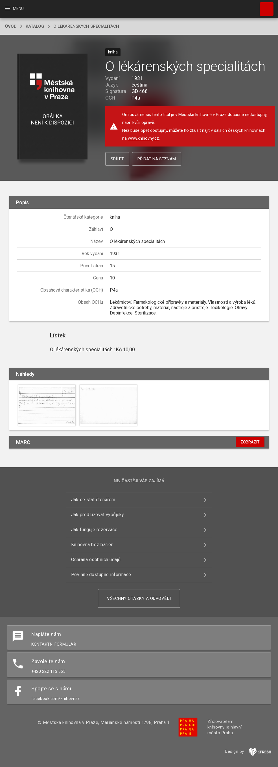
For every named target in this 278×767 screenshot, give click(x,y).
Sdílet (117, 158)
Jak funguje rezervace (94, 529)
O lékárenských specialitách (86, 26)
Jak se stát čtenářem (93, 499)
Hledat (264, 6)
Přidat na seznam (156, 158)
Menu (14, 8)
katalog (35, 26)
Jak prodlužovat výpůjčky (97, 514)
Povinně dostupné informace (101, 574)
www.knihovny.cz (143, 138)
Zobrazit (250, 442)
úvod (11, 26)
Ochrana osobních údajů (96, 559)
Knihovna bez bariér (92, 544)
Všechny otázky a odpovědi (139, 598)
